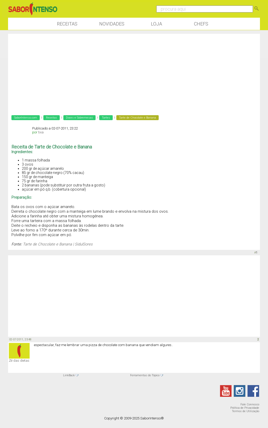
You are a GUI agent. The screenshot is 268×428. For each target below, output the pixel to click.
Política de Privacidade (244, 408)
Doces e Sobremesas (79, 117)
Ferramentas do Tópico (144, 375)
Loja (156, 24)
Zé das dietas (19, 360)
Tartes (106, 117)
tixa (41, 132)
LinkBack (69, 375)
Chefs (201, 24)
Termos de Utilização (245, 411)
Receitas (67, 24)
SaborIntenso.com (25, 117)
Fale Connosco (249, 404)
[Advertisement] (134, 70)
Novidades (111, 24)
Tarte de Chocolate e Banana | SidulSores (57, 244)
